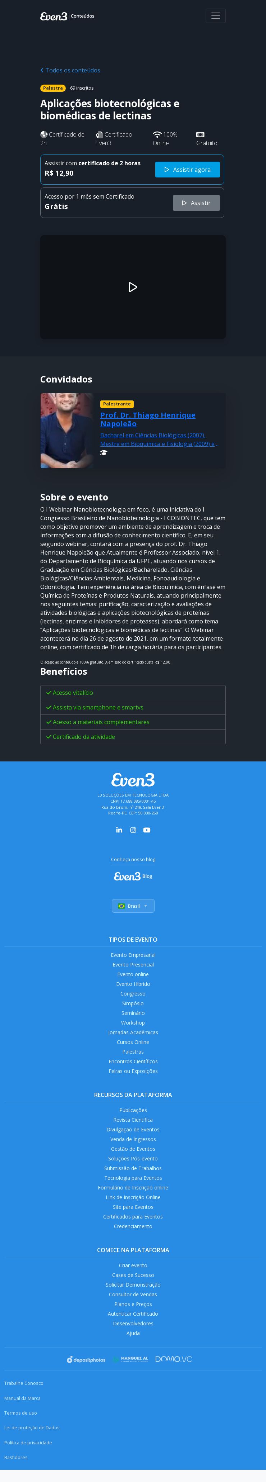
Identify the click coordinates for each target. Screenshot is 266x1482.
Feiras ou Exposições (133, 1076)
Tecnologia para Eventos (133, 1186)
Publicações (133, 1115)
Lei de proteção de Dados (32, 1442)
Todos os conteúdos (70, 70)
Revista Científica (133, 1126)
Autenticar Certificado (133, 1327)
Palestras (133, 1056)
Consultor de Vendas (133, 1306)
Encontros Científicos (133, 1066)
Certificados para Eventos (133, 1227)
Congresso (133, 995)
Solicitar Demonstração (133, 1296)
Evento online (133, 975)
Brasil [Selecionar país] (133, 906)
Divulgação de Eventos (133, 1136)
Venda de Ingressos (133, 1146)
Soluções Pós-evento (133, 1166)
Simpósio (133, 1005)
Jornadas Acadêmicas (133, 1035)
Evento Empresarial (133, 955)
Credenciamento (133, 1237)
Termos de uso (20, 1427)
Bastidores (16, 1472)
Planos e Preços (133, 1317)
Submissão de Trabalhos (133, 1176)
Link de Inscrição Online (133, 1206)
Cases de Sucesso (133, 1286)
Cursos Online (133, 1046)
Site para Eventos (133, 1216)
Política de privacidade (28, 1457)
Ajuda (133, 1347)
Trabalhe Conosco (23, 1398)
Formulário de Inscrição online (133, 1196)
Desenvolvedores (133, 1337)
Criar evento (133, 1276)
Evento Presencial (133, 965)
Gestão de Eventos (133, 1156)
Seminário (133, 1015)
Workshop (133, 1025)
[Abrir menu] (216, 16)
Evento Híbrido (133, 985)
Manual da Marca (22, 1412)
